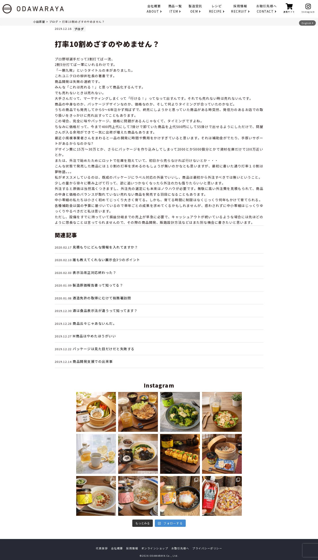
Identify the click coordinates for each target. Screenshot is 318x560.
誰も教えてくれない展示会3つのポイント (106, 259)
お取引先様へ (266, 8)
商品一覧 (175, 8)
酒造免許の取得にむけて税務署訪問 (102, 298)
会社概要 (154, 8)
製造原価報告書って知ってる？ (98, 285)
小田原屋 (39, 21)
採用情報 (240, 8)
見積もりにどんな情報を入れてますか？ (105, 247)
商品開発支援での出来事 (93, 361)
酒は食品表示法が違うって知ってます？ (105, 310)
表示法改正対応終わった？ (94, 272)
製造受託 (195, 8)
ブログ (53, 21)
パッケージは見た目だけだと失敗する (104, 348)
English (307, 23)
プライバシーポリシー (207, 548)
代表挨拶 (102, 548)
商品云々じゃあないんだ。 (94, 323)
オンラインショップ (154, 548)
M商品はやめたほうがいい (94, 336)
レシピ (217, 8)
